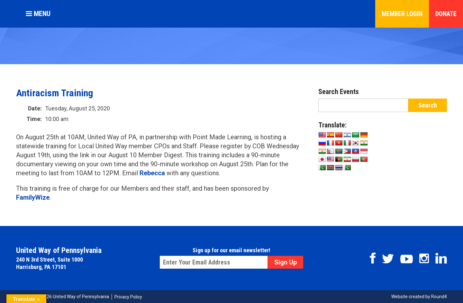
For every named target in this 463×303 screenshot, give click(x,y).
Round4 (439, 296)
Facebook (373, 258)
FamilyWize (33, 197)
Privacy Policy (128, 296)
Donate (446, 14)
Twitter (388, 259)
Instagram (424, 258)
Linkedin (441, 258)
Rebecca (152, 173)
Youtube (406, 259)
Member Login (402, 14)
